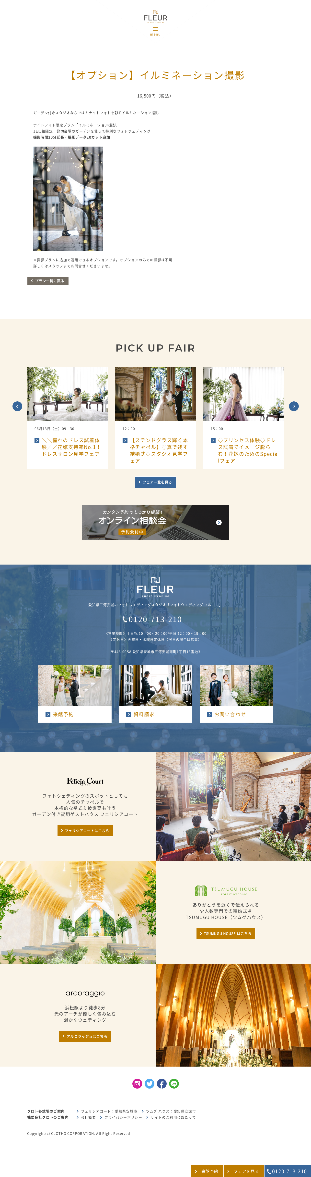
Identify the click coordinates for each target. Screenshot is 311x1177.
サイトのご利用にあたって (173, 1117)
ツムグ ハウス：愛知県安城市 (171, 1111)
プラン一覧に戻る (50, 281)
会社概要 (88, 1117)
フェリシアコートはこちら (87, 831)
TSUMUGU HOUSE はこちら (228, 933)
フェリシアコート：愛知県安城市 (109, 1111)
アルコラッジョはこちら (87, 1036)
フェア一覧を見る (157, 482)
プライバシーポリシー (123, 1117)
